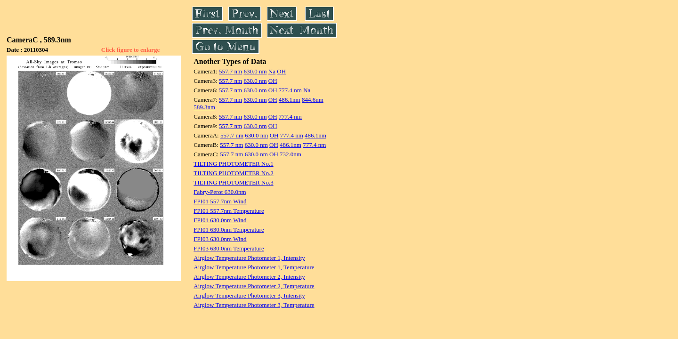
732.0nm (290, 154)
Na (271, 71)
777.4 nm (290, 90)
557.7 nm (230, 71)
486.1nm (289, 99)
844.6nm (312, 99)
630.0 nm (254, 71)
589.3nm (204, 107)
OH (281, 71)
